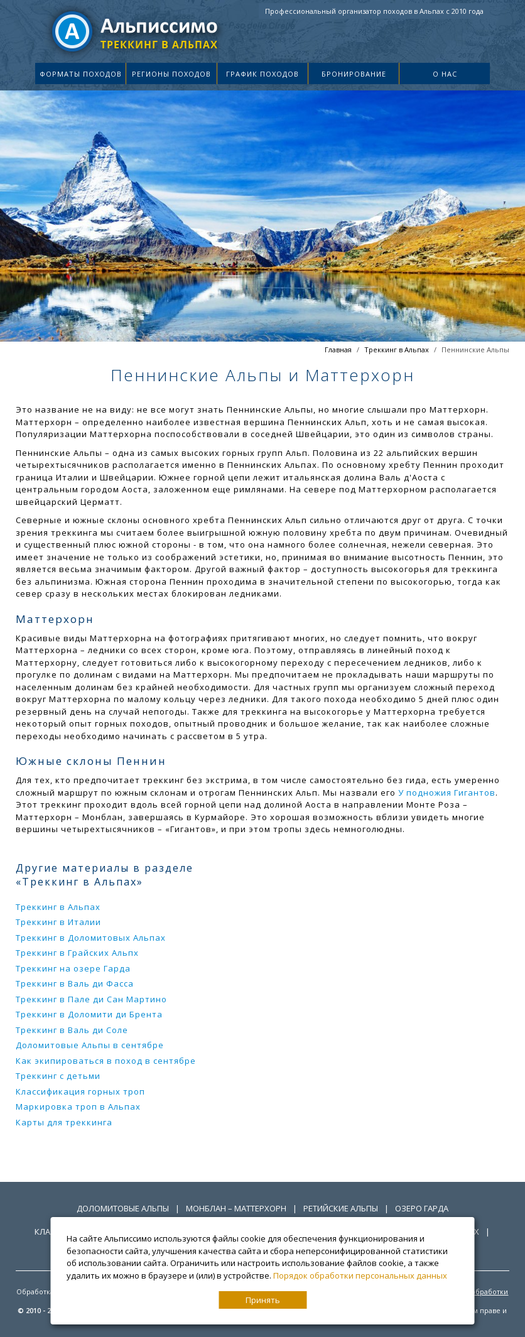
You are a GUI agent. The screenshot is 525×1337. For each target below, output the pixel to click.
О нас (445, 73)
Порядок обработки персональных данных (360, 1275)
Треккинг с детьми (58, 1075)
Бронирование (354, 73)
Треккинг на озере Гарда (73, 968)
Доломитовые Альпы (123, 1208)
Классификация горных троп (80, 1091)
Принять (263, 1300)
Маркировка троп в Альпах (78, 1106)
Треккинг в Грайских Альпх (77, 952)
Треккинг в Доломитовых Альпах (91, 937)
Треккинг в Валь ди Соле (72, 1030)
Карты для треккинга (64, 1122)
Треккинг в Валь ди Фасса (75, 983)
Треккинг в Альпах (396, 349)
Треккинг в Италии (58, 922)
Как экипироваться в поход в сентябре (106, 1060)
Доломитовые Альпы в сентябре (90, 1045)
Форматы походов (81, 73)
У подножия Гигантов (446, 792)
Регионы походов (171, 73)
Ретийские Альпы (340, 1208)
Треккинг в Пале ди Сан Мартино (91, 999)
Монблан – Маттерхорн (236, 1208)
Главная (338, 349)
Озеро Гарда (421, 1208)
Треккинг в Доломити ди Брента (89, 1014)
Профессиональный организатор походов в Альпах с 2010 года (374, 11)
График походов (262, 73)
